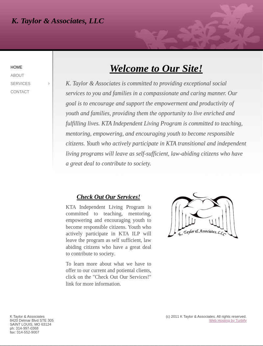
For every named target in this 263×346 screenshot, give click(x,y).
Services (20, 83)
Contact (20, 92)
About (17, 75)
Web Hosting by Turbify (228, 320)
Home (16, 67)
